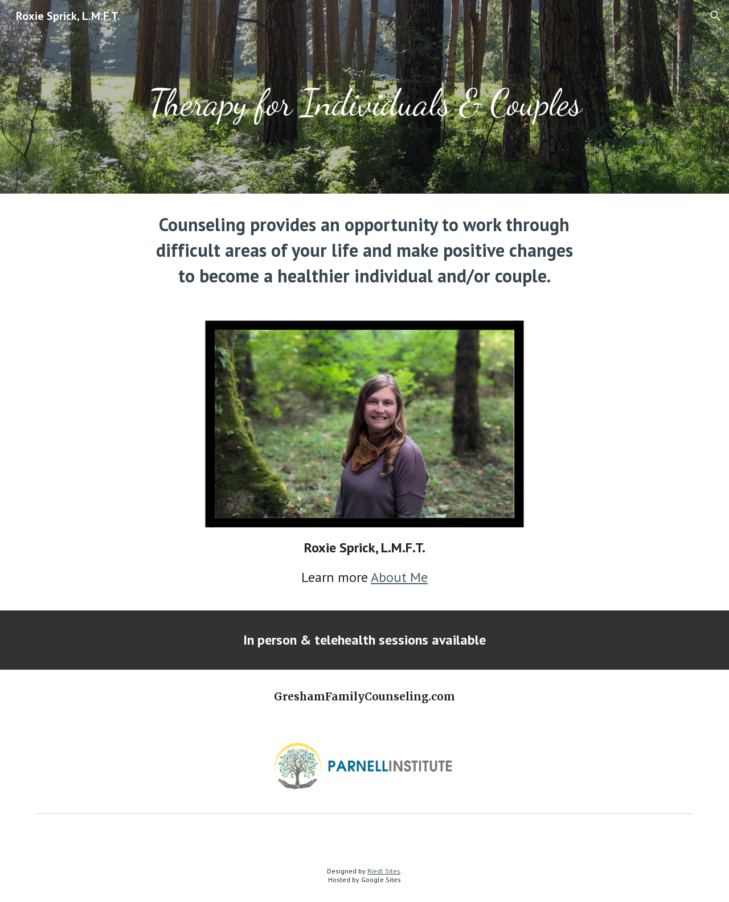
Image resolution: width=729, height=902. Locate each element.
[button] (715, 16)
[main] (364, 97)
